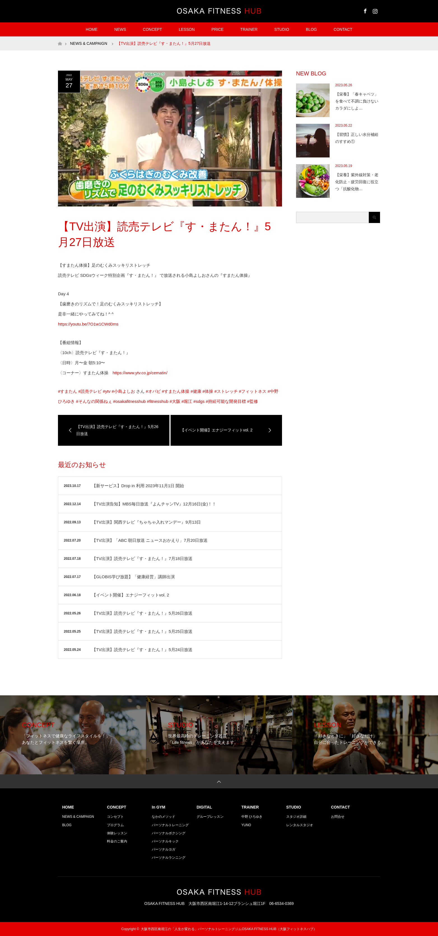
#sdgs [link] (199, 401)
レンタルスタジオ (299, 825)
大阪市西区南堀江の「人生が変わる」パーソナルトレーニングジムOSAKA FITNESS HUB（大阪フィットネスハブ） (228, 929)
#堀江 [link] (186, 401)
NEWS (120, 29)
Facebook (364, 10)
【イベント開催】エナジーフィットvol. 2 (130, 595)
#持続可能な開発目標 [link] (226, 401)
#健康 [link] (195, 391)
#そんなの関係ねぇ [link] (94, 401)
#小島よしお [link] (123, 391)
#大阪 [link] (175, 401)
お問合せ (337, 817)
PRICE (217, 29)
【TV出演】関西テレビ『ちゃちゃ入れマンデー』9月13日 (146, 522)
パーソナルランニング (168, 858)
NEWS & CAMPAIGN (78, 817)
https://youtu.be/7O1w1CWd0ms (88, 324)
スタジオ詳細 (296, 817)
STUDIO (281, 29)
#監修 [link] (252, 401)
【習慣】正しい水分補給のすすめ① (356, 138)
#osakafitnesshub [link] (129, 401)
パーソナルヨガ (163, 849)
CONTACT (343, 29)
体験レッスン (117, 833)
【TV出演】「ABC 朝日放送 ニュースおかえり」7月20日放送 (150, 540)
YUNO (246, 825)
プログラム (115, 825)
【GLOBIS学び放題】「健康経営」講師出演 (133, 576)
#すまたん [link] (67, 391)
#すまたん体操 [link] (175, 391)
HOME (91, 29)
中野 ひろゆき (251, 817)
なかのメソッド (163, 817)
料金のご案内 (117, 841)
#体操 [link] (207, 391)
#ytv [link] (107, 391)
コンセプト (115, 817)
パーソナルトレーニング (170, 825)
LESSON (187, 29)
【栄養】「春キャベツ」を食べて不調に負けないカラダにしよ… (356, 101)
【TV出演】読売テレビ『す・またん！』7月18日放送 (142, 558)
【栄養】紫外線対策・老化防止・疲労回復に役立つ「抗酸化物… (356, 182)
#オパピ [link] (153, 391)
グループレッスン (210, 817)
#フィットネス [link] (252, 391)
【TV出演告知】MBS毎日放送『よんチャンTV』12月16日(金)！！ (154, 503)
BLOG (311, 29)
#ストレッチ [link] (225, 391)
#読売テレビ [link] (90, 391)
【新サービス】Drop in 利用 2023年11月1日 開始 (138, 485)
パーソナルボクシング (168, 833)
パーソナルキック (165, 841)
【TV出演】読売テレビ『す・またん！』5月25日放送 (142, 631)
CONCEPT (152, 29)
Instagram (374, 10)
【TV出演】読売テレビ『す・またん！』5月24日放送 (142, 649)
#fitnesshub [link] (158, 401)
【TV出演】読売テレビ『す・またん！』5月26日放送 (142, 613)
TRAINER (248, 29)
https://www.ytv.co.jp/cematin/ (140, 372)
